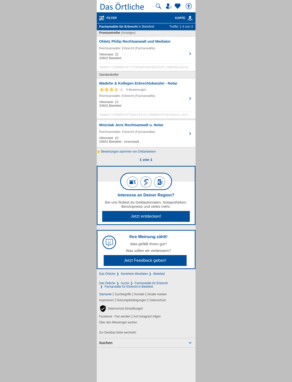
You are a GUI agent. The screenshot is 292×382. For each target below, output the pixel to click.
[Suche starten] (158, 6)
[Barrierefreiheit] (189, 6)
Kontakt (139, 294)
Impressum (106, 300)
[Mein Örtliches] (169, 6)
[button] (121, 308)
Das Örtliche (107, 274)
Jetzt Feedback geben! (145, 260)
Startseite (105, 294)
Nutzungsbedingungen (131, 300)
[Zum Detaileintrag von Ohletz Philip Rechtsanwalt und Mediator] (146, 55)
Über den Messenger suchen (118, 322)
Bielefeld (159, 274)
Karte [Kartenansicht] (184, 18)
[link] (190, 18)
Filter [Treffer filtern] (112, 18)
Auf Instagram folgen (147, 316)
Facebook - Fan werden (115, 316)
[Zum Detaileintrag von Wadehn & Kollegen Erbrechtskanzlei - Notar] (146, 100)
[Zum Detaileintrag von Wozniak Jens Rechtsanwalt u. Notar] (146, 133)
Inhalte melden (157, 294)
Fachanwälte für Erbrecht (151, 283)
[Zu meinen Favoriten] (178, 6)
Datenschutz (157, 300)
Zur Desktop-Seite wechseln (117, 332)
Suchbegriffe (123, 294)
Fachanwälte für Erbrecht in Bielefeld (129, 286)
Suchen (106, 343)
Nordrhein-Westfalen (134, 274)
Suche (125, 283)
